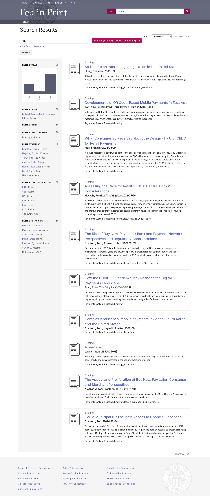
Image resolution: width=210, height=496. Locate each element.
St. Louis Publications (118, 478)
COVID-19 (27, 247)
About (25, 2)
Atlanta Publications (29, 473)
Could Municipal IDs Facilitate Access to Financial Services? (133, 417)
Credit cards (28, 234)
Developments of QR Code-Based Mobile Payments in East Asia (136, 103)
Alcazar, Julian (30, 162)
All (110, 11)
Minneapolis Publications (75, 478)
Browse (27, 22)
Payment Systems (31, 243)
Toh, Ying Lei (29, 157)
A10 (24, 209)
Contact (38, 2)
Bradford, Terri (30, 148)
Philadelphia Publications (120, 468)
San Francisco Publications (121, 483)
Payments (27, 225)
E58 (24, 200)
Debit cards (28, 238)
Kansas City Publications (75, 473)
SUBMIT (26, 52)
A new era (93, 347)
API (73, 2)
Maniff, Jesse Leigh (32, 166)
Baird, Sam (28, 171)
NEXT (188, 36)
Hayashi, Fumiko (31, 153)
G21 (24, 191)
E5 (23, 204)
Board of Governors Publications (35, 468)
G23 (24, 196)
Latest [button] (61, 2)
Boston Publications (29, 478)
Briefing (26, 137)
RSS (49, 2)
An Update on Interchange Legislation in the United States (132, 67)
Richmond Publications (119, 473)
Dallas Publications (72, 468)
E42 (24, 187)
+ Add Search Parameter (32, 46)
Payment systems (31, 229)
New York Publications (74, 483)
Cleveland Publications (30, 488)
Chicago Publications (29, 483)
